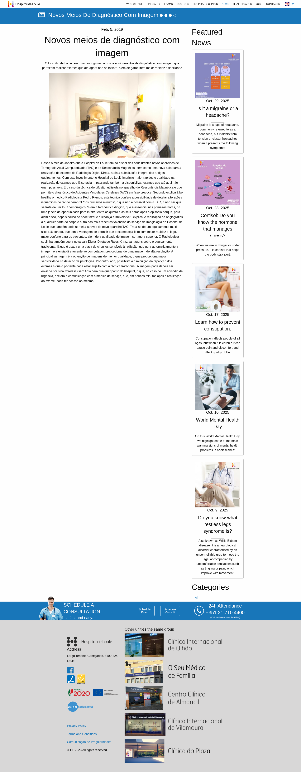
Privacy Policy (76, 726)
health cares (242, 3)
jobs (259, 3)
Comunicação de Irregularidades (89, 742)
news (225, 3)
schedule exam (144, 611)
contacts (273, 3)
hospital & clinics (205, 3)
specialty (153, 3)
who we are (134, 3)
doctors (183, 3)
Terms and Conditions (82, 734)
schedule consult (170, 611)
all (196, 597)
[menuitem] (134, 4)
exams (168, 3)
